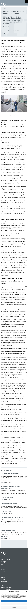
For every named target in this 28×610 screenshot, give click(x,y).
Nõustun (14, 600)
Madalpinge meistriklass (8, 530)
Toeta (2, 564)
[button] (26, 591)
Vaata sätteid (14, 607)
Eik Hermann (5, 536)
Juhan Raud (7, 27)
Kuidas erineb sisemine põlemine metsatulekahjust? (10, 487)
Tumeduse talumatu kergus (9, 504)
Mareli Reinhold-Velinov (7, 497)
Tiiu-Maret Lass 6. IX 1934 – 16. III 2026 (12, 518)
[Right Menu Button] (26, 2)
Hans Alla (4, 480)
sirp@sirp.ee (3, 561)
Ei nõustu (14, 604)
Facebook (3, 562)
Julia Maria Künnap (6, 511)
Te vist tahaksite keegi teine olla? (10, 474)
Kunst (4, 8)
